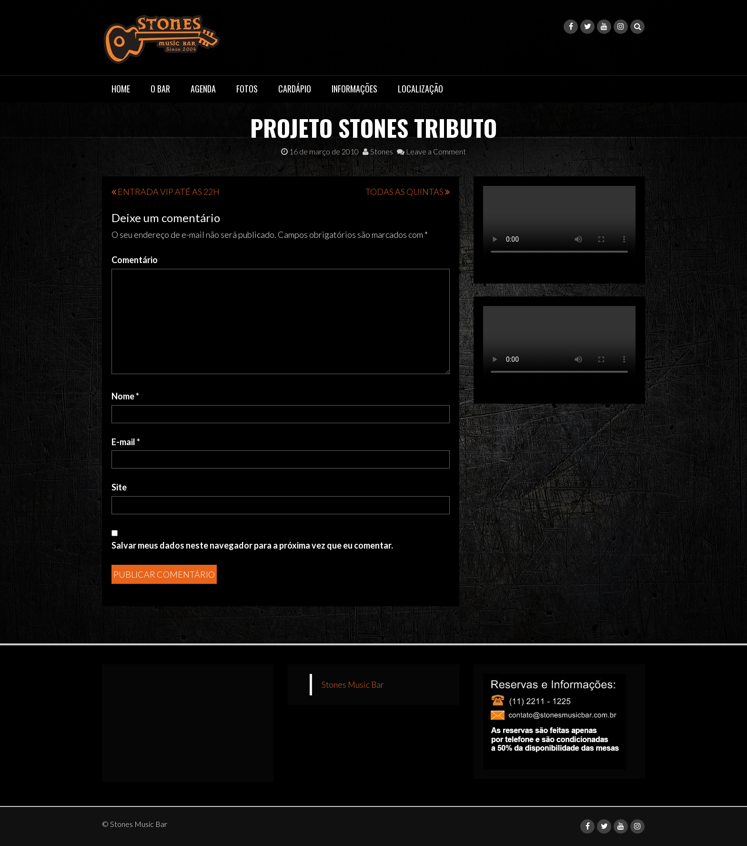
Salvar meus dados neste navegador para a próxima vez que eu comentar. (252, 545)
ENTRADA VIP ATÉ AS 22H (169, 191)
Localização (420, 88)
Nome (125, 396)
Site (119, 487)
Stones (378, 151)
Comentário (134, 260)
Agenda (203, 88)
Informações (354, 88)
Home (120, 88)
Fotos (247, 88)
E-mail (125, 442)
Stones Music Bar (353, 685)
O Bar (160, 88)
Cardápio (294, 88)
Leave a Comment (431, 151)
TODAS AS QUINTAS (404, 191)
